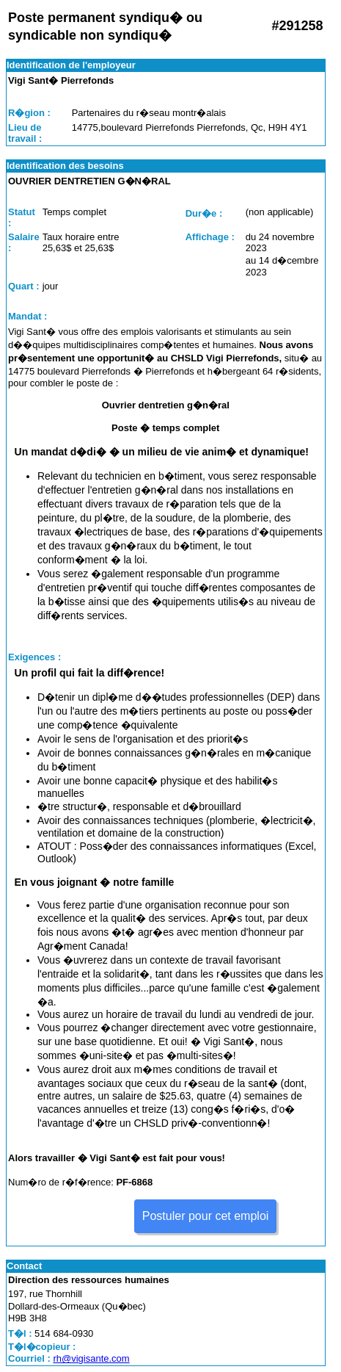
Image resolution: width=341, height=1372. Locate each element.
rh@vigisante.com (91, 1358)
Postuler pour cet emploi (205, 1216)
